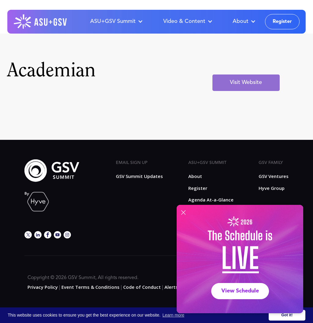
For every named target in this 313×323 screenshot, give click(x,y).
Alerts (171, 287)
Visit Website (246, 82)
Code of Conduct (142, 287)
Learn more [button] (174, 315)
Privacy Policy (43, 287)
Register (282, 21)
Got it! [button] (287, 315)
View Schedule (240, 291)
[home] (40, 21)
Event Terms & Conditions (90, 287)
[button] (116, 21)
